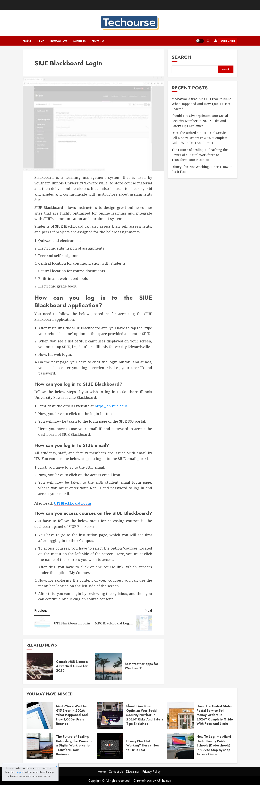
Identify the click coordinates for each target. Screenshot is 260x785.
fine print (19, 772)
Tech (41, 41)
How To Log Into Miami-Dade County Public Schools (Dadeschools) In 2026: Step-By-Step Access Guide (214, 745)
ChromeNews (143, 780)
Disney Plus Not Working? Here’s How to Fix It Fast (142, 745)
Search (181, 57)
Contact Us (116, 771)
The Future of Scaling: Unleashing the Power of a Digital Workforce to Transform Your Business (200, 155)
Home (27, 41)
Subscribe (224, 41)
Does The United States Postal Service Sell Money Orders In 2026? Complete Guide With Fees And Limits (200, 138)
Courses (79, 41)
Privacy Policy (151, 771)
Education (58, 41)
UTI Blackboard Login (72, 503)
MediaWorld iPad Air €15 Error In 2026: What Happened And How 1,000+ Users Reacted (201, 104)
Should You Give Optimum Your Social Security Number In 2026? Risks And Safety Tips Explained (200, 121)
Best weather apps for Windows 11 (141, 666)
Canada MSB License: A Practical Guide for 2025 (72, 666)
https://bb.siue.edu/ (111, 406)
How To (98, 41)
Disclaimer (132, 771)
